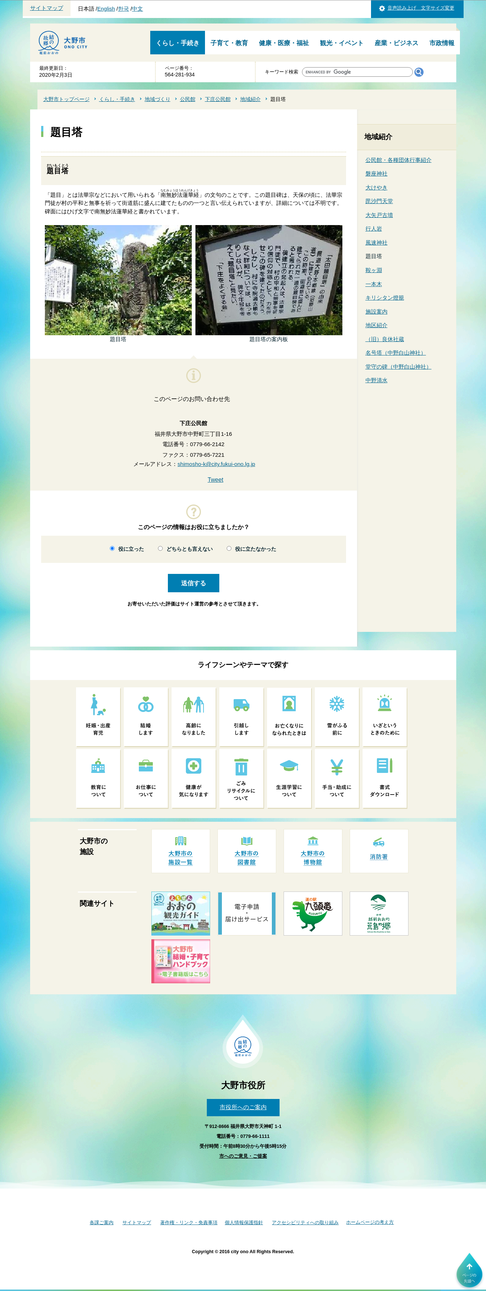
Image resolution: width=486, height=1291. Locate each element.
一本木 (374, 284)
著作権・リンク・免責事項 (188, 1222)
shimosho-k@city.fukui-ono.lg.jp (216, 464)
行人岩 (374, 228)
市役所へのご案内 (243, 1107)
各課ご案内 (102, 1222)
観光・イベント (342, 43)
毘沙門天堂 (379, 201)
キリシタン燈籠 (385, 297)
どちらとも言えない (189, 549)
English (106, 9)
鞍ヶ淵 (374, 270)
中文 (137, 9)
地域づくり (157, 99)
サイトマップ (46, 8)
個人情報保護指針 (244, 1222)
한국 (123, 9)
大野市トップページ (66, 99)
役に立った (131, 549)
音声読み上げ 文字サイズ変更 (421, 8)
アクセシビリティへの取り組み (305, 1222)
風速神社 (377, 242)
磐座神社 (377, 173)
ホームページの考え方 (370, 1222)
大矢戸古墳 (379, 215)
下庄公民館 (218, 99)
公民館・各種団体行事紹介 (399, 160)
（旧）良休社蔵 (385, 339)
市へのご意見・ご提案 (243, 1156)
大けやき (377, 187)
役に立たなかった (255, 549)
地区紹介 (377, 325)
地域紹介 (250, 99)
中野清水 (377, 380)
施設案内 (377, 311)
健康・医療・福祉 (284, 43)
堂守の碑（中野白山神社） (399, 367)
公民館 (187, 99)
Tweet (215, 480)
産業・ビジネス (396, 43)
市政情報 (441, 43)
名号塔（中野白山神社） (396, 353)
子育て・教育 (229, 43)
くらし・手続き (177, 43)
